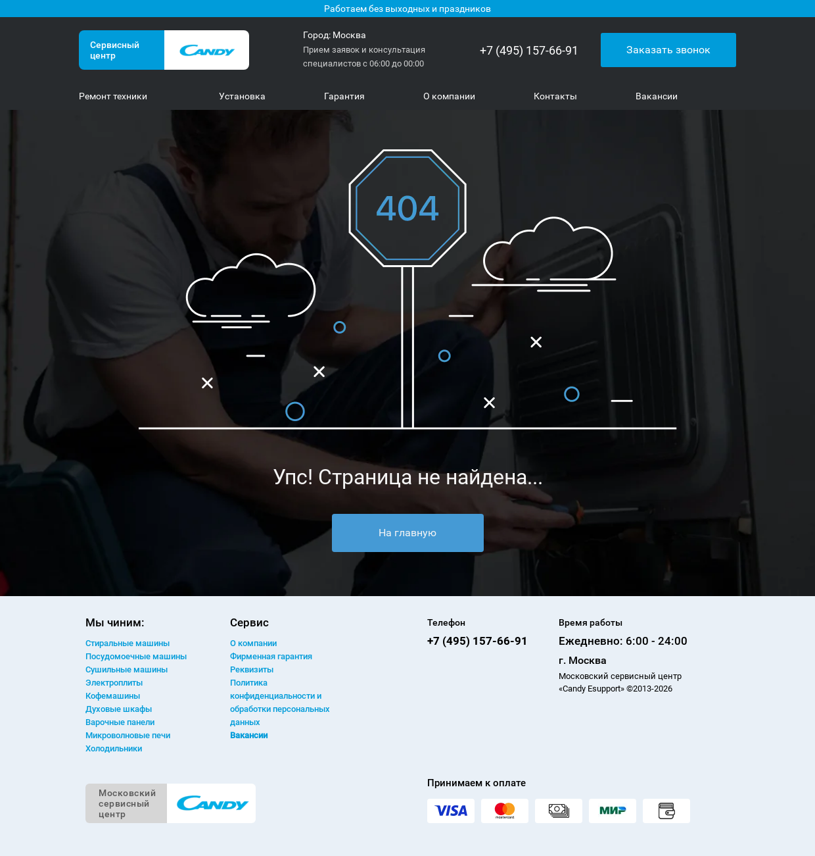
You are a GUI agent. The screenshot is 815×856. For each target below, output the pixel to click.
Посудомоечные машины (136, 656)
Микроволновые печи (127, 735)
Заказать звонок (668, 49)
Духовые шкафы (118, 709)
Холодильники (113, 748)
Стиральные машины (127, 643)
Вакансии (249, 735)
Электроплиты (114, 683)
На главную (407, 532)
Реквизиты (251, 669)
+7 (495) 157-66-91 (529, 50)
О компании (253, 643)
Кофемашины (112, 696)
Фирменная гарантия (271, 656)
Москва (349, 35)
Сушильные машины (126, 669)
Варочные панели (119, 722)
